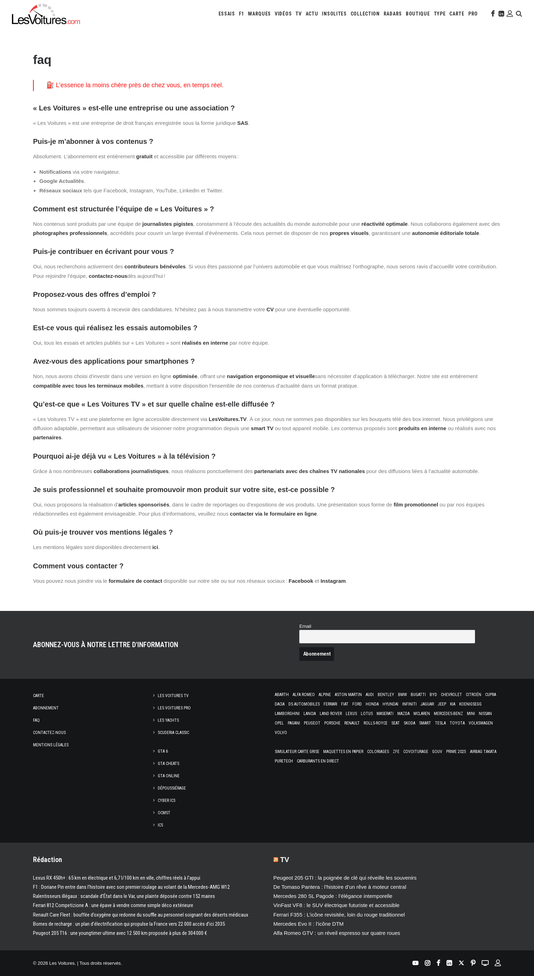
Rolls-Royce (376, 723)
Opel (279, 723)
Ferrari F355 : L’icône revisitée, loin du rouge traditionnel (339, 915)
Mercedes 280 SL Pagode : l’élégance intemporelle (332, 896)
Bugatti (418, 694)
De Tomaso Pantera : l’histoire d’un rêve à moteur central (339, 887)
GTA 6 (163, 751)
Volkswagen (481, 723)
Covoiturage (415, 751)
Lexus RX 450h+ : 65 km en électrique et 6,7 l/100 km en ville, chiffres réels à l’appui (116, 878)
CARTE (456, 14)
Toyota (457, 723)
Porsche (332, 723)
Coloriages (378, 751)
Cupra (490, 694)
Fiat (345, 704)
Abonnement (46, 708)
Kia (452, 704)
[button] (492, 13)
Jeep (442, 704)
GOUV (437, 751)
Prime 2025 (456, 751)
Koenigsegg (470, 704)
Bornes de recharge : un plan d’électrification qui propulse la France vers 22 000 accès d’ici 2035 (129, 924)
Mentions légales (51, 744)
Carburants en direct (318, 761)
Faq (36, 720)
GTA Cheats (168, 763)
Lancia (310, 713)
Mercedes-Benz (448, 713)
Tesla (440, 723)
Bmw (402, 694)
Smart (425, 723)
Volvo (281, 732)
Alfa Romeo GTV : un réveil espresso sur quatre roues (336, 933)
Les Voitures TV (173, 695)
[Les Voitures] (46, 13)
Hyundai (390, 704)
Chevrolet (451, 694)
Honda (372, 704)
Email (305, 626)
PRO (473, 14)
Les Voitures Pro (174, 708)
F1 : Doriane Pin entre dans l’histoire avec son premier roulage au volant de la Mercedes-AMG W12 (131, 887)
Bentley (386, 694)
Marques (259, 14)
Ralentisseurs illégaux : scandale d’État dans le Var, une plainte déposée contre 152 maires (124, 896)
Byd (433, 694)
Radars (393, 14)
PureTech (284, 761)
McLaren (421, 713)
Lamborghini (287, 713)
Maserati (385, 713)
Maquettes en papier (343, 751)
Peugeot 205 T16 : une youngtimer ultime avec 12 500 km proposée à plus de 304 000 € (120, 933)
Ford (357, 704)
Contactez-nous (49, 732)
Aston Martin (348, 694)
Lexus (351, 713)
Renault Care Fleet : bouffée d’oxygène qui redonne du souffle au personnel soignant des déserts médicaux (140, 915)
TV (298, 14)
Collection (365, 14)
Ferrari (330, 704)
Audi (370, 694)
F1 (241, 14)
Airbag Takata (483, 751)
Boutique (418, 14)
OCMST (164, 812)
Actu (312, 14)
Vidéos (283, 14)
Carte (38, 695)
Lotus (367, 713)
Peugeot (312, 723)
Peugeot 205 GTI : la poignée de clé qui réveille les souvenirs (345, 878)
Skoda (409, 723)
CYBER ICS (166, 800)
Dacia (280, 704)
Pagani (294, 723)
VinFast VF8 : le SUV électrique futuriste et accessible (336, 905)
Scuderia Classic (173, 732)
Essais (227, 14)
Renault (352, 723)
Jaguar (427, 704)
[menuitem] (226, 13)
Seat (395, 723)
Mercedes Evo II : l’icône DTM (308, 924)
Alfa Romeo (304, 694)
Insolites (334, 14)
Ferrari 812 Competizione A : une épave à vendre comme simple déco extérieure (113, 905)
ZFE (396, 751)
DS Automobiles (304, 704)
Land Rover (331, 713)
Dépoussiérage (172, 788)
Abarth (282, 694)
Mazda (403, 713)
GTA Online (169, 775)
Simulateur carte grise (297, 751)
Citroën (473, 694)
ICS (160, 825)
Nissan (485, 713)
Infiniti (409, 704)
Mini (471, 713)
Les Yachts (168, 720)
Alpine (325, 694)
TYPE (440, 14)
